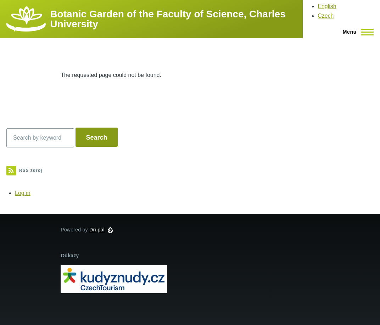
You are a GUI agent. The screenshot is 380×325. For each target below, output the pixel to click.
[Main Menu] (356, 32)
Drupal (97, 229)
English (327, 6)
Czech (326, 16)
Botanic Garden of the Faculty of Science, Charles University (167, 19)
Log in (22, 193)
